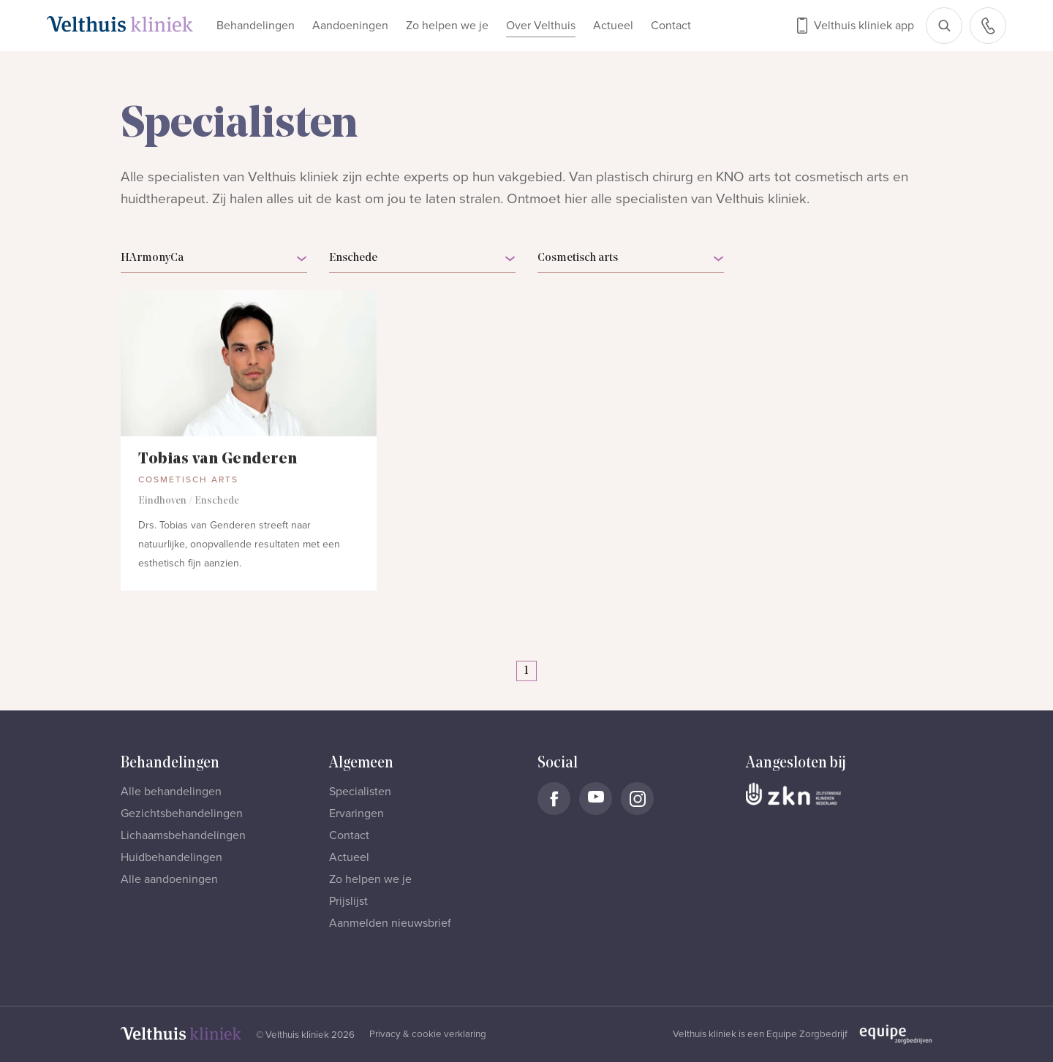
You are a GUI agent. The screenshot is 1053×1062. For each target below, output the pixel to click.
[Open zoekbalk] (944, 25)
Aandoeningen (350, 25)
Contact (671, 25)
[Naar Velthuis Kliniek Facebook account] (553, 798)
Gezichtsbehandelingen (182, 813)
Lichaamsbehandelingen (183, 835)
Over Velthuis (540, 25)
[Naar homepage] (120, 24)
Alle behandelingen (171, 791)
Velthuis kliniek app (864, 25)
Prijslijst (348, 901)
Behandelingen (255, 25)
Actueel (613, 25)
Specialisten (360, 791)
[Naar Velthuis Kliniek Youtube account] (595, 798)
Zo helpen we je (447, 25)
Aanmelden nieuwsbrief (390, 923)
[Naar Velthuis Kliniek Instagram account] (637, 798)
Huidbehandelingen (171, 857)
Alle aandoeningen (169, 879)
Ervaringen (356, 813)
